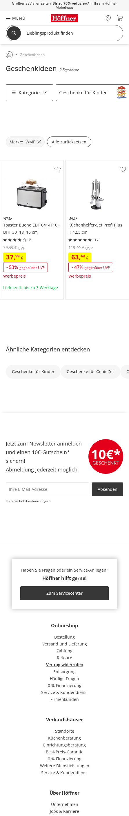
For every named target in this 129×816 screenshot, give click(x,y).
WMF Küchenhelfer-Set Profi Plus (96, 164)
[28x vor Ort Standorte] (108, 18)
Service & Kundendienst (64, 692)
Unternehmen (64, 804)
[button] (13, 18)
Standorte (64, 731)
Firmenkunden (64, 699)
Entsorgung (64, 671)
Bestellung (64, 637)
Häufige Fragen (64, 678)
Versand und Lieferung (64, 644)
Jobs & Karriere (64, 811)
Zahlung (64, 651)
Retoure (64, 657)
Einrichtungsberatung (64, 745)
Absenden (107, 489)
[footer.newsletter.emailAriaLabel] (47, 489)
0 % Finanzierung (64, 685)
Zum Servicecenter (64, 593)
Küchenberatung (64, 738)
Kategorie (29, 92)
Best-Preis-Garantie (64, 752)
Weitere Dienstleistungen (64, 765)
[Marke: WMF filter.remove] (25, 141)
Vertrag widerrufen (64, 664)
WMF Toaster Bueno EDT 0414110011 (31, 164)
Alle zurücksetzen (69, 142)
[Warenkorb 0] (120, 18)
